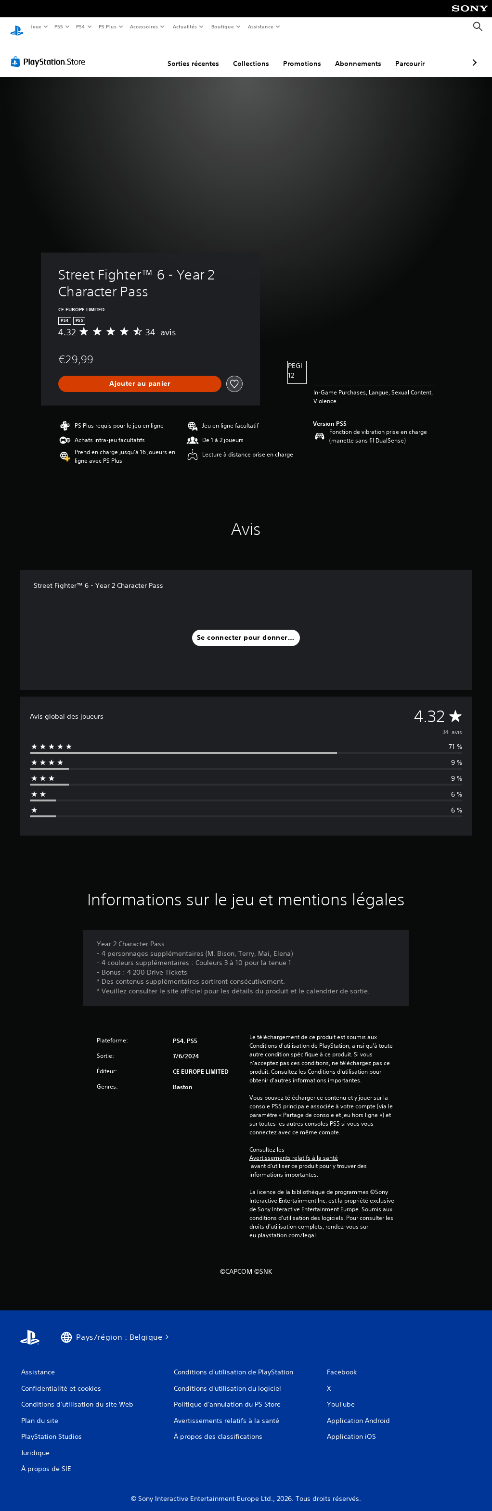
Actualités (184, 26)
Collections (200, 54)
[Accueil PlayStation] (17, 27)
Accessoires (144, 26)
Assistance (260, 26)
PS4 (81, 26)
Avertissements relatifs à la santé (293, 1149)
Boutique (222, 26)
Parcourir (359, 54)
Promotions (251, 54)
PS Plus (107, 26)
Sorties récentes (142, 54)
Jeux (35, 26)
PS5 (59, 26)
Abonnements (307, 54)
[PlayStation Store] (50, 52)
